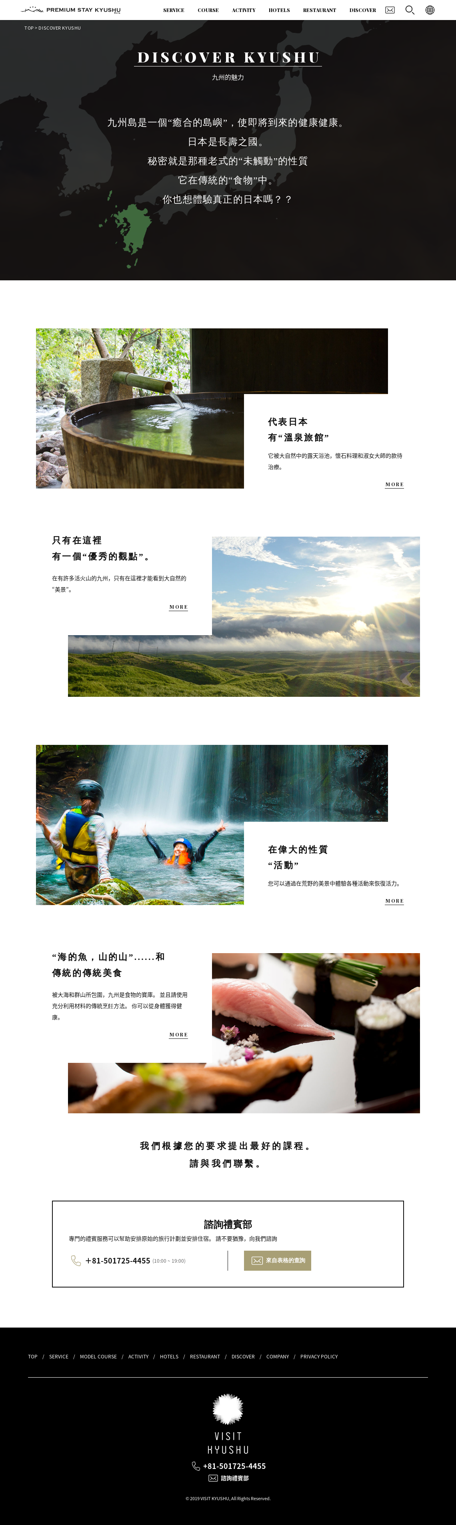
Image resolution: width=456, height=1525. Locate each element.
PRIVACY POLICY (319, 1356)
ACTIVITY (244, 10)
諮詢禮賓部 (235, 1478)
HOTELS (279, 10)
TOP (29, 27)
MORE (395, 484)
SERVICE (173, 10)
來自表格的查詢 (285, 1260)
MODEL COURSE (98, 1356)
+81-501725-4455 (235, 1466)
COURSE (208, 10)
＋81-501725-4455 (117, 1260)
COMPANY (277, 1356)
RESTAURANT (319, 10)
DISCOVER (363, 10)
